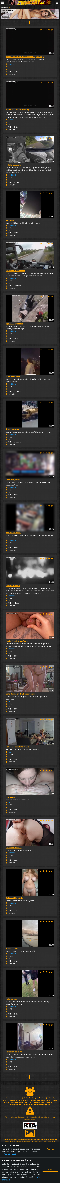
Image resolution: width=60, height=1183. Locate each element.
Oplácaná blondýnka (14, 898)
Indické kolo (11, 220)
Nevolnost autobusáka (15, 271)
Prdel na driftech (13, 377)
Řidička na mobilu (13, 165)
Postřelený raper (13, 480)
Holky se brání (12, 999)
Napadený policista (14, 1052)
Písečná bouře (12, 948)
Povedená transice (13, 848)
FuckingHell (13, 175)
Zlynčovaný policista (14, 324)
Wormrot (12, 596)
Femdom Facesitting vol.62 (17, 747)
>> (31, 22)
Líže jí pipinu (11, 797)
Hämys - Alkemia (13, 586)
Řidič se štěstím (12, 429)
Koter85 (11, 64)
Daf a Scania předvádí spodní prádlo (21, 694)
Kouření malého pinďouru (17, 641)
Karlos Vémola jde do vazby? (18, 110)
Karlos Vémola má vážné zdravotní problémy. (25, 57)
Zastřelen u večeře (13, 533)
